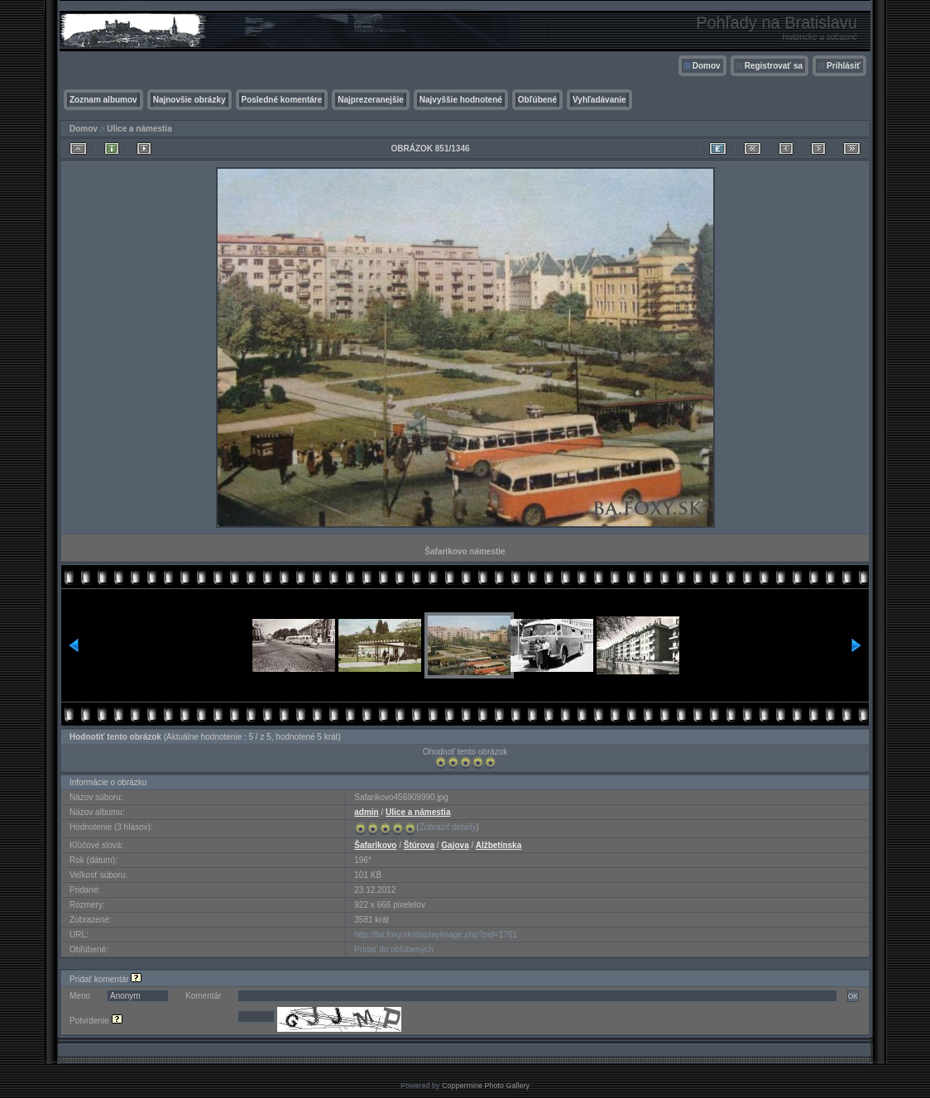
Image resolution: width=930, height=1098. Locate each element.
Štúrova (419, 845)
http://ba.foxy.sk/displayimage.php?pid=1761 (435, 934)
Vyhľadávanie (599, 99)
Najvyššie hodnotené (460, 99)
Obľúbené (537, 99)
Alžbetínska (499, 845)
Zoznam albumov (103, 99)
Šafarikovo (375, 845)
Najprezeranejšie (371, 99)
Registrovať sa (774, 65)
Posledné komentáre (282, 99)
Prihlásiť (843, 65)
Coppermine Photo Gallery (486, 1085)
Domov (707, 65)
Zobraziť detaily (448, 827)
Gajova (454, 845)
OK (853, 996)
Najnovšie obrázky (189, 99)
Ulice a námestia (139, 128)
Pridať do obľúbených (394, 949)
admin (366, 812)
